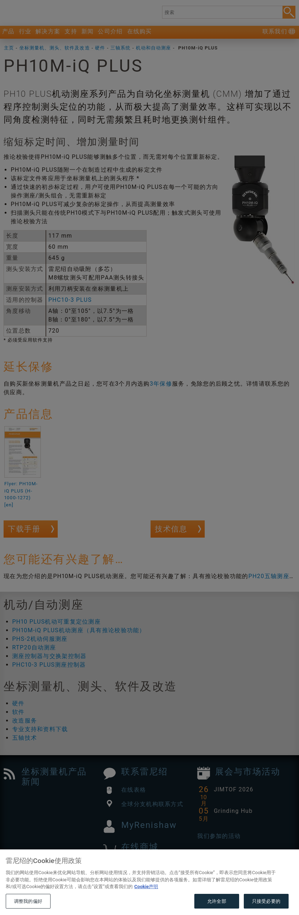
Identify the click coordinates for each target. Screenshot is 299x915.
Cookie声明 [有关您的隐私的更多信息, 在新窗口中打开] (146, 901)
